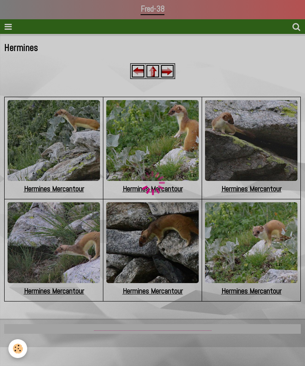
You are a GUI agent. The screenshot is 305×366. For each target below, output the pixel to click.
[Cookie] (17, 348)
